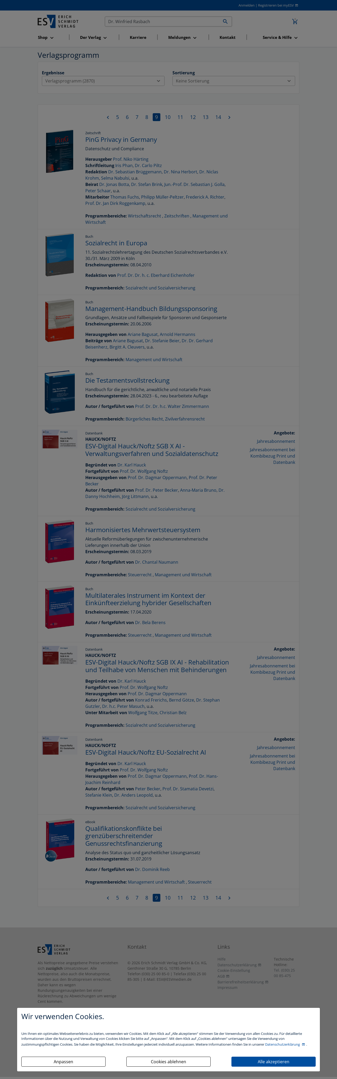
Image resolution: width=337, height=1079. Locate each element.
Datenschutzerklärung (283, 1044)
